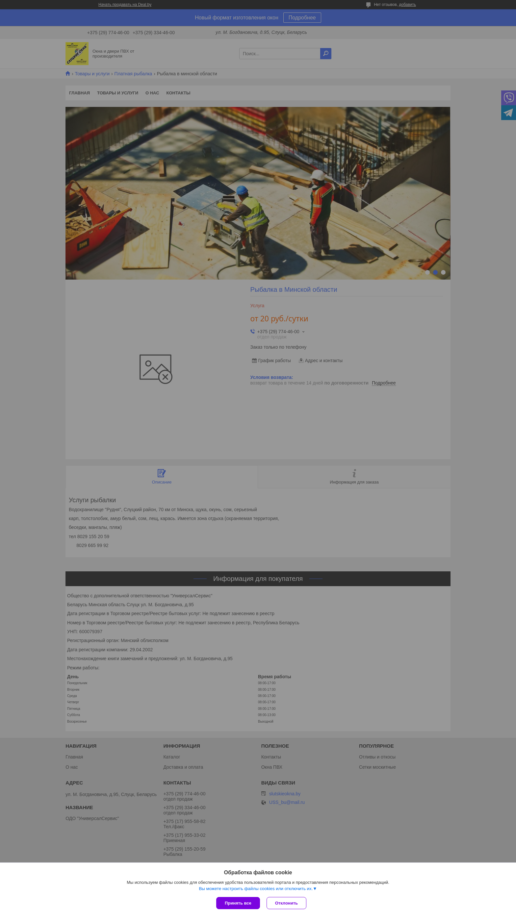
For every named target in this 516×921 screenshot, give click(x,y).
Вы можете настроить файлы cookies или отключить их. (256, 888)
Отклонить (286, 903)
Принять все (238, 903)
